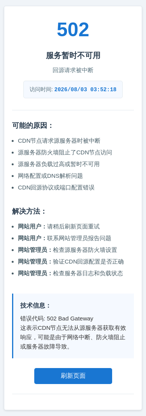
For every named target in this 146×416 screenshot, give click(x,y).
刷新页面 (73, 375)
